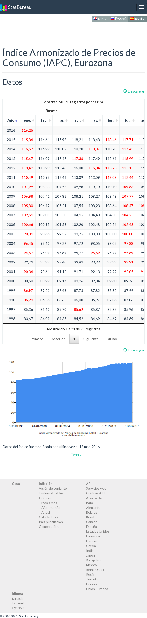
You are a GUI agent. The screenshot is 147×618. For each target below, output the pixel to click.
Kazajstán (93, 560)
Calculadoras (48, 517)
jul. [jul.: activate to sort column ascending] (127, 120)
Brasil (90, 517)
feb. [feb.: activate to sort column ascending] (44, 120)
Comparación (49, 527)
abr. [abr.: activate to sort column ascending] (78, 120)
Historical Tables (51, 493)
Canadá (91, 522)
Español (137, 18)
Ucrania (91, 584)
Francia (91, 541)
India (89, 550)
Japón (90, 555)
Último (112, 339)
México (91, 565)
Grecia (91, 546)
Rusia (90, 574)
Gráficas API (95, 493)
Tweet (76, 454)
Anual (45, 512)
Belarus (91, 512)
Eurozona (93, 536)
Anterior (58, 339)
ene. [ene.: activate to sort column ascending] (27, 120)
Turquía (92, 579)
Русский (119, 18)
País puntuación (51, 522)
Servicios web (96, 488)
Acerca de (94, 498)
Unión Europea (97, 589)
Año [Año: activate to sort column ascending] (10, 120)
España (91, 527)
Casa (16, 483)
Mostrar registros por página (73, 101)
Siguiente (90, 339)
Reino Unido (95, 570)
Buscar (74, 111)
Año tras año (50, 507)
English (100, 18)
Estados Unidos (97, 531)
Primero (36, 339)
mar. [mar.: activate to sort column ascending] (60, 120)
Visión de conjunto (53, 488)
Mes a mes (49, 503)
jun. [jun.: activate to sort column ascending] (111, 120)
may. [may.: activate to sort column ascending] (94, 120)
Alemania (93, 507)
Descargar (134, 91)
